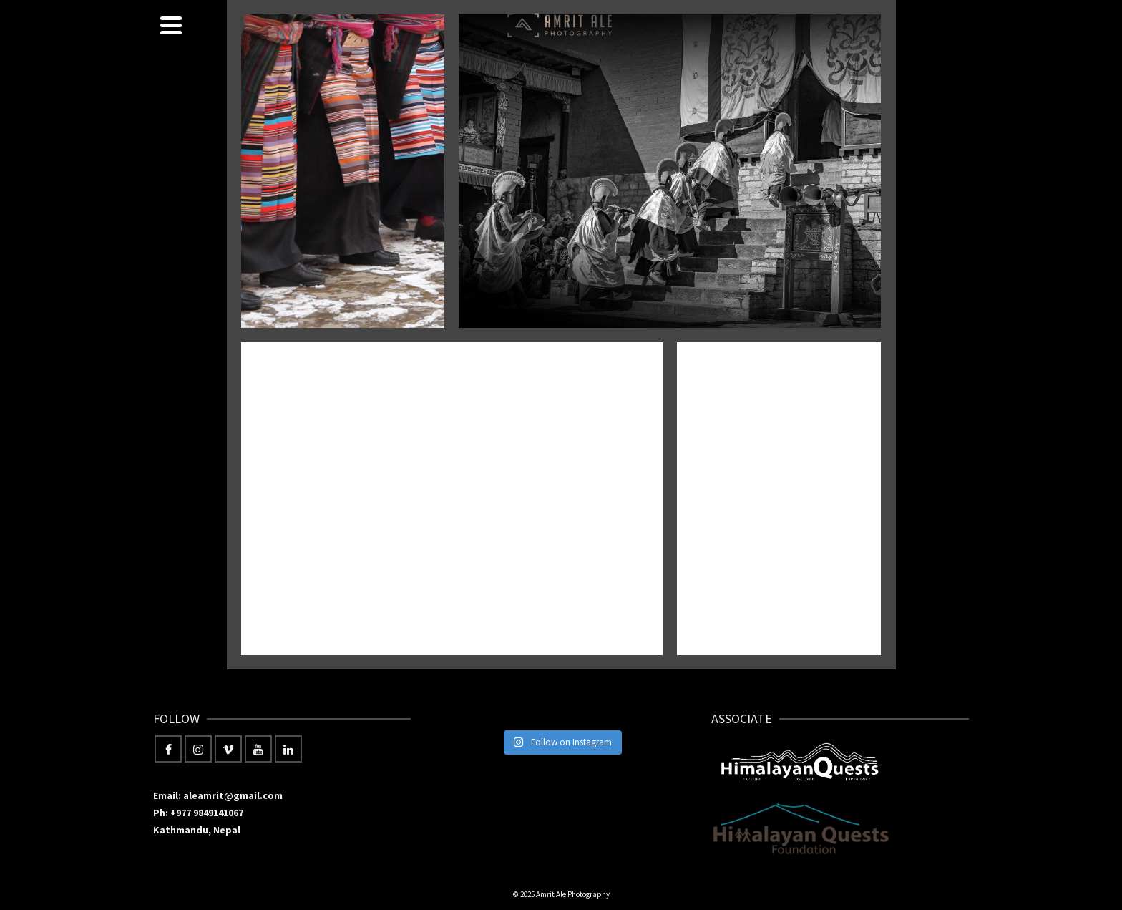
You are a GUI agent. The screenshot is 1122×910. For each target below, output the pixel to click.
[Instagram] (198, 749)
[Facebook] (168, 749)
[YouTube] (258, 749)
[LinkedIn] (288, 749)
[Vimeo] (228, 749)
